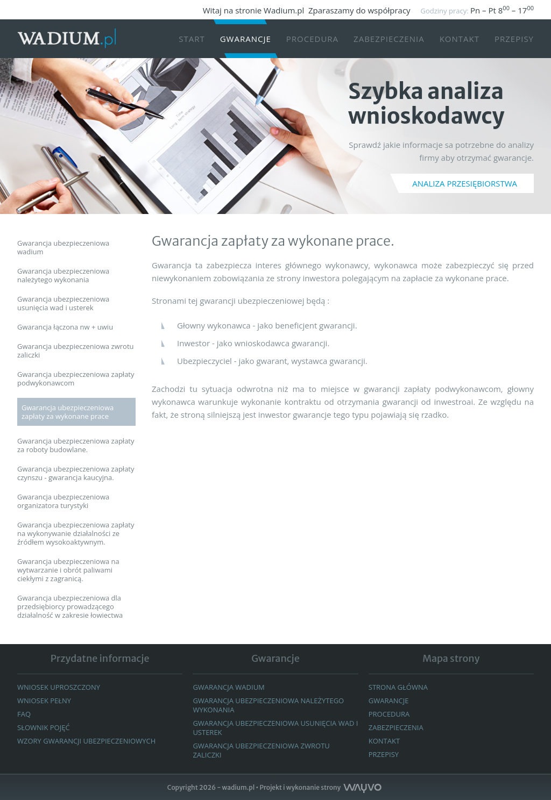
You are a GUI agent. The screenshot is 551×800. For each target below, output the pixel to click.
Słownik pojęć (43, 727)
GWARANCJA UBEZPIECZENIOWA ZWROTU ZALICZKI (261, 750)
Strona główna (398, 687)
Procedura (312, 38)
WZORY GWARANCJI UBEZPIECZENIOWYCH (86, 741)
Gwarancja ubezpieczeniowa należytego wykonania (268, 705)
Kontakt (459, 38)
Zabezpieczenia (389, 38)
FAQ (24, 714)
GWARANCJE (389, 700)
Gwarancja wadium (228, 687)
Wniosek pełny (44, 700)
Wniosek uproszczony (58, 687)
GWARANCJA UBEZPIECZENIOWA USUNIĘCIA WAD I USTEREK (275, 727)
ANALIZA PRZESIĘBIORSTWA (464, 183)
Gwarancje (245, 38)
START (192, 38)
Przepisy (514, 38)
